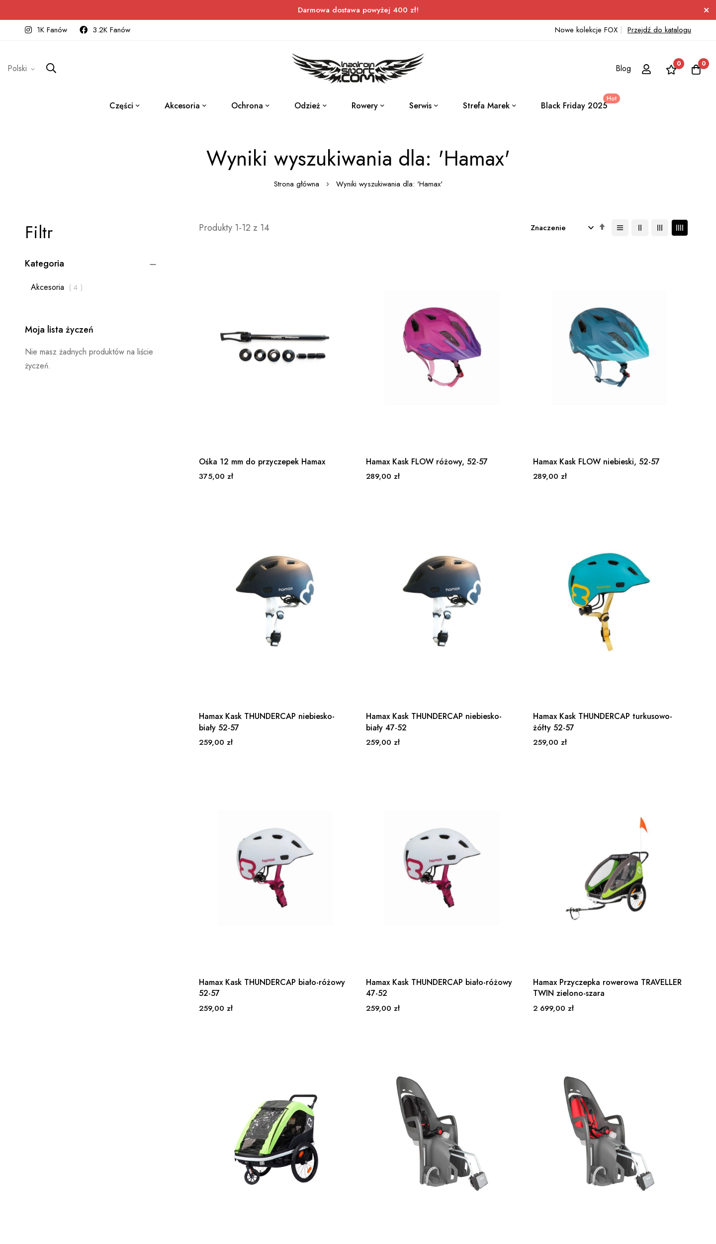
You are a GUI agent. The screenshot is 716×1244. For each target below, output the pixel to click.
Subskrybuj (235, 1101)
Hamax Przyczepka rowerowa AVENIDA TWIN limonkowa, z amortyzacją (379, 857)
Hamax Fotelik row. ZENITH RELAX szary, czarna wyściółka (507, 852)
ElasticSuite (86, 1238)
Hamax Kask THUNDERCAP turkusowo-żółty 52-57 (374, 635)
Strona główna (298, 183)
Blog (623, 68)
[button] (22, 69)
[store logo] (358, 69)
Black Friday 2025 (579, 102)
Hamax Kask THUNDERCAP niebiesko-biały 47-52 (247, 635)
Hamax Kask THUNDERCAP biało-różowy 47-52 (627, 635)
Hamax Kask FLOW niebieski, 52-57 (504, 418)
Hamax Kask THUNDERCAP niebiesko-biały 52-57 (627, 418)
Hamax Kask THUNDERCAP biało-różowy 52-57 (500, 635)
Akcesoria (59, 287)
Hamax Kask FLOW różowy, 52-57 (375, 418)
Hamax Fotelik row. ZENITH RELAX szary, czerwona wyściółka (628, 857)
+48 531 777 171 (326, 1084)
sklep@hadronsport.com (337, 1098)
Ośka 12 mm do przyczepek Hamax (249, 418)
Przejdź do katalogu (659, 29)
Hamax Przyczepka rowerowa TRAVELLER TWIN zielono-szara (251, 857)
